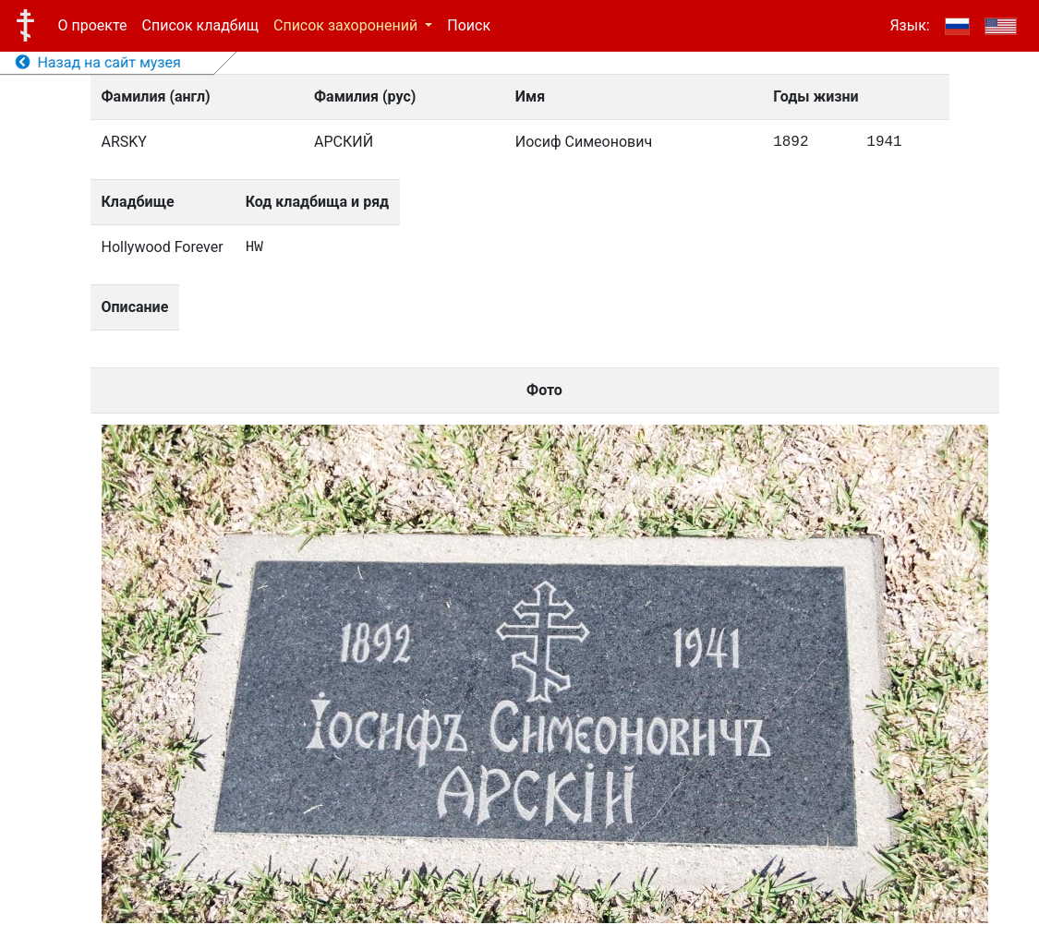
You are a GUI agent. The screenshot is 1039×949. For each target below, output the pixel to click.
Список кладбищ (200, 25)
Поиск (468, 25)
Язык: (909, 25)
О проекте (92, 25)
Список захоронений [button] (347, 25)
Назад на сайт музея (98, 62)
